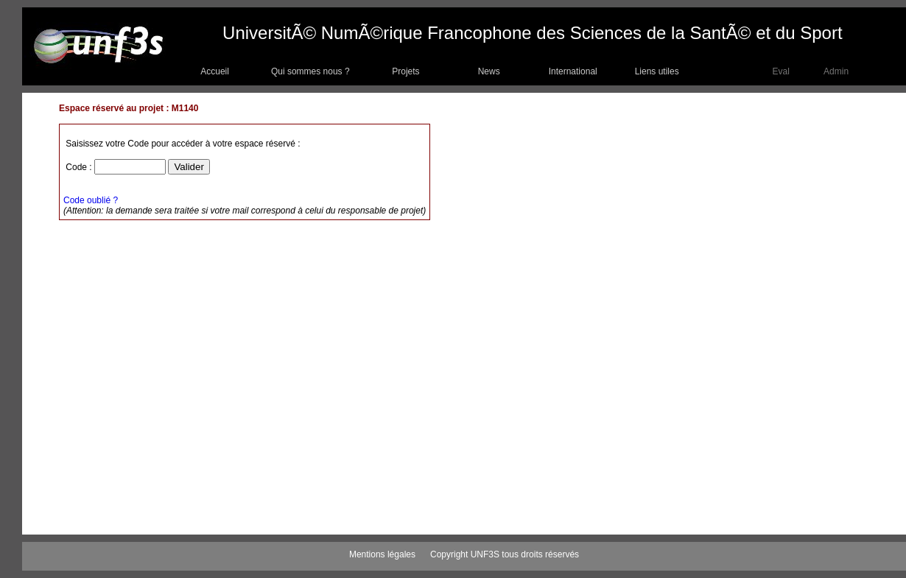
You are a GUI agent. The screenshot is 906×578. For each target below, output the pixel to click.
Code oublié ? (90, 200)
